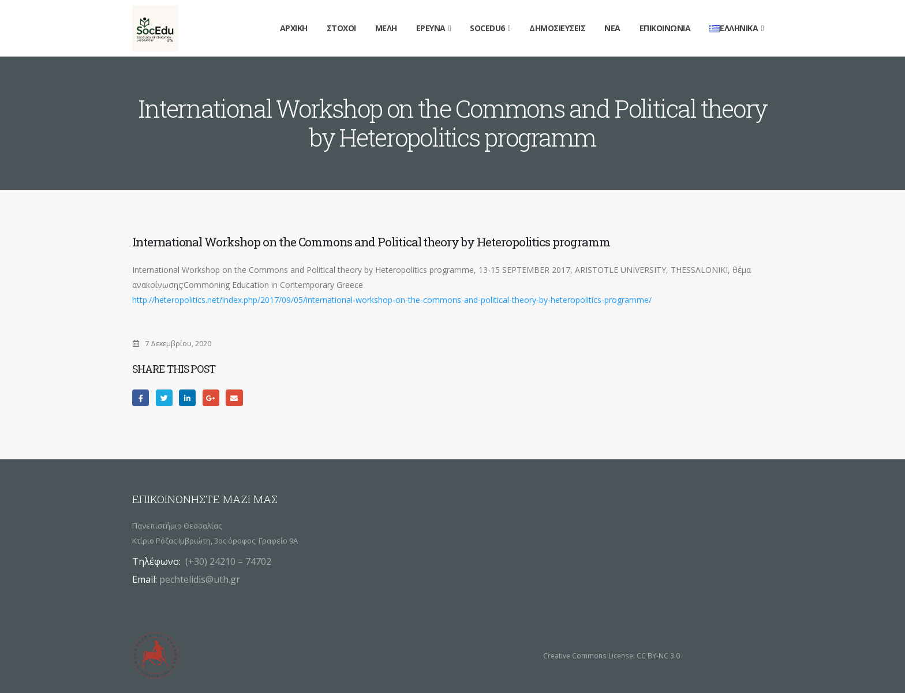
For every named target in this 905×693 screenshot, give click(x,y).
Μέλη (386, 28)
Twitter (164, 397)
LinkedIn (187, 397)
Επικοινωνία (665, 28)
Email (234, 397)
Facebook (140, 397)
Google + (211, 397)
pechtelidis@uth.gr (199, 579)
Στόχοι (341, 28)
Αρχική (294, 28)
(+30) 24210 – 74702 (228, 561)
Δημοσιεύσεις (557, 28)
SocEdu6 (487, 28)
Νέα (612, 28)
